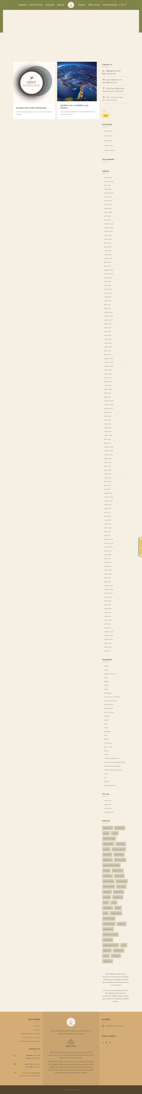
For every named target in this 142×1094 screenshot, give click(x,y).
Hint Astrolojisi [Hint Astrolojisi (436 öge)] (108, 881)
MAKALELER (50, 5)
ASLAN (106, 670)
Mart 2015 (107, 605)
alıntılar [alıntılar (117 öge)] (106, 833)
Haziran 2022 (108, 274)
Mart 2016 (107, 558)
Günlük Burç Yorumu (110, 701)
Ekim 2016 (107, 531)
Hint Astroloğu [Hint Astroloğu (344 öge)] (121, 881)
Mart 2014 (107, 651)
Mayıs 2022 (108, 278)
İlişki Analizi (107, 140)
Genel (106, 689)
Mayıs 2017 (107, 505)
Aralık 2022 (107, 254)
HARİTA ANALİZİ (94, 5)
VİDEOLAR (60, 5)
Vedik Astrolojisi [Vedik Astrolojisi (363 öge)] (109, 918)
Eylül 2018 (107, 443)
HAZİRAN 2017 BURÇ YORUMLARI (31, 108)
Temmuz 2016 (108, 543)
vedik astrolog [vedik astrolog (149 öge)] (116, 913)
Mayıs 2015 (107, 597)
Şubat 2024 (108, 204)
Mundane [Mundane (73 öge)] (107, 897)
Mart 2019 (107, 420)
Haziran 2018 (108, 455)
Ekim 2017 (107, 485)
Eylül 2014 (107, 628)
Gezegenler (108, 693)
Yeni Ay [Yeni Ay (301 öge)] (106, 956)
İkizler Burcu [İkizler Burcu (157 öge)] (108, 961)
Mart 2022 (107, 285)
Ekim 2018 (107, 439)
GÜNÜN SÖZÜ (108, 704)
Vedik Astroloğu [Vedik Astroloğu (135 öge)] (109, 924)
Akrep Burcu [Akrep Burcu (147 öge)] (108, 828)
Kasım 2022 (108, 258)
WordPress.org (109, 812)
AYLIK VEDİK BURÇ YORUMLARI (30, 1034)
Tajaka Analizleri (109, 150)
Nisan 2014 (107, 647)
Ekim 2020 (107, 351)
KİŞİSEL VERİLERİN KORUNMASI (30, 1041)
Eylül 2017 (107, 489)
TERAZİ (106, 754)
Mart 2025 (107, 185)
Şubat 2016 (107, 562)
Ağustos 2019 (108, 401)
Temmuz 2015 (108, 589)
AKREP (106, 666)
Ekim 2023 (107, 216)
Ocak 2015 (107, 612)
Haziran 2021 (108, 320)
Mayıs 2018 (107, 458)
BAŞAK (106, 681)
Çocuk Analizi (108, 136)
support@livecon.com (114, 80)
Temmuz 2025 (108, 181)
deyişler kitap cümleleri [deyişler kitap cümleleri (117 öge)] (111, 865)
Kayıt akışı (107, 804)
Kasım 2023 (108, 212)
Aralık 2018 (107, 431)
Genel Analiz (108, 131)
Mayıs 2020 (108, 370)
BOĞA (106, 685)
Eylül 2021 (107, 308)
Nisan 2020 (108, 374)
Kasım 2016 (108, 528)
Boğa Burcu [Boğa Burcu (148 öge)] (107, 860)
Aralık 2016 (107, 524)
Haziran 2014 (108, 639)
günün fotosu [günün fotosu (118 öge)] (117, 871)
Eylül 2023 (107, 220)
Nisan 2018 (107, 462)
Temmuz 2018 (108, 451)
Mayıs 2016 (107, 551)
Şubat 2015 (108, 608)
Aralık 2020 (108, 343)
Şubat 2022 (108, 289)
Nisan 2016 (107, 555)
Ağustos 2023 (108, 224)
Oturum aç (107, 800)
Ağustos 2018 (108, 447)
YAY (105, 778)
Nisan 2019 (107, 416)
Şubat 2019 (108, 424)
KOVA (106, 728)
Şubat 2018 (108, 470)
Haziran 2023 (108, 231)
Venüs (106, 774)
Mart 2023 (107, 243)
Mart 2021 (107, 331)
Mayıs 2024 (108, 197)
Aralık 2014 (107, 616)
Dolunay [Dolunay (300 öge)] (106, 871)
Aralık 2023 (107, 208)
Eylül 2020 (107, 354)
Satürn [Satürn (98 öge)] (106, 902)
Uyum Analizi (108, 145)
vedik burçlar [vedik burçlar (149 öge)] (108, 929)
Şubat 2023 (108, 247)
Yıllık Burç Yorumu (109, 785)
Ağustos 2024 (108, 193)
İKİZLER (106, 716)
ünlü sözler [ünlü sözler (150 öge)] (115, 956)
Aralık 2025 (107, 177)
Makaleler (107, 731)
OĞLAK (106, 739)
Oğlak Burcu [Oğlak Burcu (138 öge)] (118, 897)
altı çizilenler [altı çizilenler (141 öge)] (120, 828)
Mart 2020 (107, 378)
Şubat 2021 (108, 335)
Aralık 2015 (107, 570)
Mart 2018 (107, 466)
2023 (76, 1090)
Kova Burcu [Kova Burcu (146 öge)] (121, 886)
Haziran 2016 (108, 547)
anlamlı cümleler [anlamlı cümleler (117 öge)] (109, 839)
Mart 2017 (107, 512)
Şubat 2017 (107, 516)
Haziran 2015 (108, 593)
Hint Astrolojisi (109, 712)
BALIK (106, 678)
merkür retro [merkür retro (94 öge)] (118, 892)
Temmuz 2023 (108, 228)
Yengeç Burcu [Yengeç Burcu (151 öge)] (118, 950)
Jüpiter (106, 720)
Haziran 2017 (108, 501)
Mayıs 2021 (107, 324)
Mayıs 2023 (108, 235)
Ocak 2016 (107, 566)
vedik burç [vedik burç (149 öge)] (121, 924)
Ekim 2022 (107, 262)
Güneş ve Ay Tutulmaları (112, 697)
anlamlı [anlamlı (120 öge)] (114, 833)
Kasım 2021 (108, 301)
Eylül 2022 (107, 266)
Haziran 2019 (108, 408)
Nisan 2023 (108, 239)
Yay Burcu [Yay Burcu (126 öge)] (107, 950)
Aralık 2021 (107, 297)
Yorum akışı (108, 808)
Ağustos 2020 (108, 358)
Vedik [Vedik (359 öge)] (105, 913)
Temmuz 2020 (109, 362)
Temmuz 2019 (108, 405)
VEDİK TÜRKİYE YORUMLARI (113, 770)
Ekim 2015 (107, 578)
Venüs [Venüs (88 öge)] (124, 945)
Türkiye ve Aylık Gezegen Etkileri (114, 762)
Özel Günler (108, 743)
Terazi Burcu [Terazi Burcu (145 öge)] (108, 908)
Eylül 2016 (107, 535)
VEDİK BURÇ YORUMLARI (112, 766)
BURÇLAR (81, 5)
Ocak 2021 (107, 339)
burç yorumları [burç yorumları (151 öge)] (120, 860)
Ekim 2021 (107, 304)
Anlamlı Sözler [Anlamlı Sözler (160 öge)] (108, 844)
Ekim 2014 (107, 624)
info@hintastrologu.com (114, 1026)
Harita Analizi (108, 708)
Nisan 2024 (108, 201)
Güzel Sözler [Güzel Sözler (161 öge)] (119, 876)
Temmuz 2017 (108, 497)
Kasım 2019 (108, 389)
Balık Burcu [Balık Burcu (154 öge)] (107, 855)
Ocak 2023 (107, 251)
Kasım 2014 (108, 620)
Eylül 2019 (107, 397)
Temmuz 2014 (108, 635)
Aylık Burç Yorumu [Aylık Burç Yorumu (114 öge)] (119, 849)
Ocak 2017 (107, 520)
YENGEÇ (106, 781)
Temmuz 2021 (108, 316)
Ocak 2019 (107, 428)
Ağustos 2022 (108, 270)
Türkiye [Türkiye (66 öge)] (118, 908)
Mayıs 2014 (107, 643)
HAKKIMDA (22, 5)
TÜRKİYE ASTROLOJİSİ (111, 758)
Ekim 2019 (107, 393)
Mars (105, 735)
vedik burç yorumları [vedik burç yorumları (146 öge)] (110, 934)
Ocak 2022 (107, 293)
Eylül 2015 (107, 582)
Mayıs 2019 (107, 412)
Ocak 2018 (107, 474)
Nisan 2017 (107, 508)
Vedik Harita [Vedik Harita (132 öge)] (108, 940)
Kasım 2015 (108, 574)
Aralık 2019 (107, 385)
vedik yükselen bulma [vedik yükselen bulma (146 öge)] (111, 945)
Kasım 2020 (108, 347)
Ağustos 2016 (108, 539)
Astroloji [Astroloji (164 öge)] (106, 849)
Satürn (106, 751)
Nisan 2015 (107, 601)
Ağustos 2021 (108, 312)
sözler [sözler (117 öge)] (114, 902)
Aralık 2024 (107, 189)
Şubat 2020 (108, 381)
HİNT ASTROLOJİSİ (36, 5)
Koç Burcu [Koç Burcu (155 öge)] (107, 892)
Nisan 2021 (107, 328)
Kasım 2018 (108, 435)
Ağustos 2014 (108, 632)
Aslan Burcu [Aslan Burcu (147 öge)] (120, 844)
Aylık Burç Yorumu (110, 674)
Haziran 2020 (108, 366)
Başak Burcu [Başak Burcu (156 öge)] (119, 855)
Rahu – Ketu (108, 747)
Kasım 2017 (108, 481)
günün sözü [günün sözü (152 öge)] (107, 876)
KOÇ (105, 724)
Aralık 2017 (107, 478)
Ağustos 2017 (108, 493)
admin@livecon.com (109, 82)
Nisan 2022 (108, 281)
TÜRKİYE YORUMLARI (110, 5)
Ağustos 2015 (108, 585)
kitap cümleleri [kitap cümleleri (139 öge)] (109, 886)
